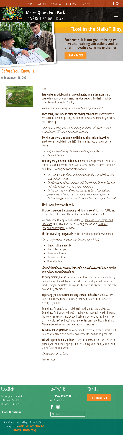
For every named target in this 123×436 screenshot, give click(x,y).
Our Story (42, 3)
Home (29, 3)
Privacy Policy (29, 430)
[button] (116, 18)
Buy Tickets (71, 3)
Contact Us (56, 3)
